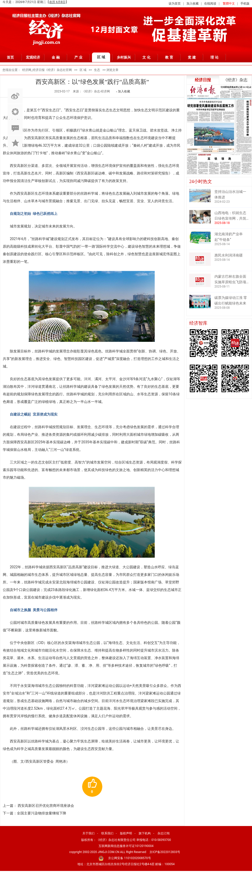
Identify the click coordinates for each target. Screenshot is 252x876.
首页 (10, 57)
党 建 (192, 57)
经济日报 (203, 80)
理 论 (214, 57)
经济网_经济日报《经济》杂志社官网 (47, 70)
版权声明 (126, 833)
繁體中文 (229, 3)
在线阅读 (210, 3)
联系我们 (107, 833)
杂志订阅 (164, 833)
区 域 (101, 57)
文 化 (146, 57)
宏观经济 (33, 57)
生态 (97, 70)
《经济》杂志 (235, 80)
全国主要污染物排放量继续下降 (41, 813)
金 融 (56, 57)
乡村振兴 (124, 57)
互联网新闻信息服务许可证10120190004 (126, 846)
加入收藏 (192, 3)
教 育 (169, 57)
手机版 (244, 3)
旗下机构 (145, 833)
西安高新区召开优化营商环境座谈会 (46, 806)
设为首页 (175, 3)
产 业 (78, 57)
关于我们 (88, 833)
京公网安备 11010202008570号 (129, 858)
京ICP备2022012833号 (164, 852)
